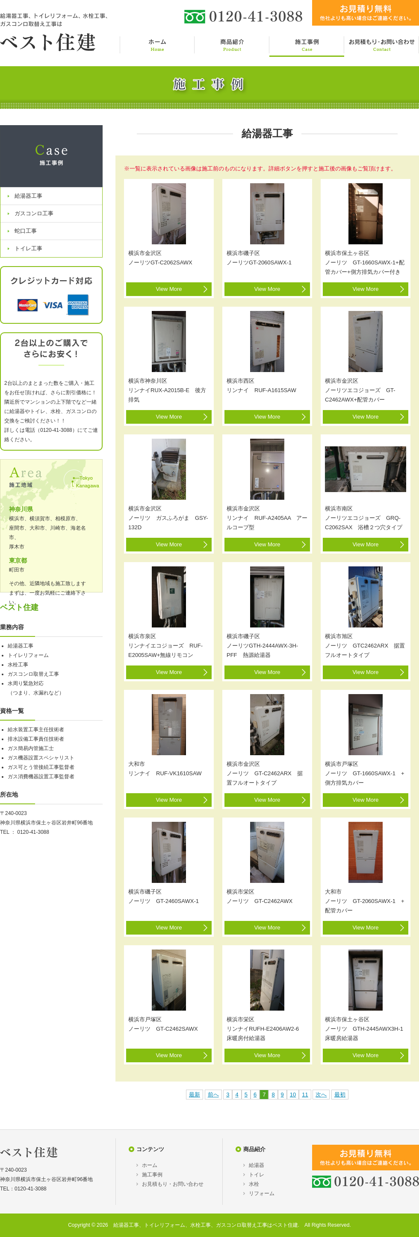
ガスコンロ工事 (34, 213)
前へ (213, 1094)
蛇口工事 (26, 231)
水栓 (254, 1184)
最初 (339, 1094)
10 (293, 1094)
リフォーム (261, 1193)
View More (169, 289)
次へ (321, 1094)
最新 (194, 1094)
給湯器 (256, 1165)
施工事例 (152, 1175)
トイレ (256, 1175)
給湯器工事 (28, 196)
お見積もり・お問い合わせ (173, 1184)
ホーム (149, 1165)
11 (305, 1094)
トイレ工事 (28, 248)
